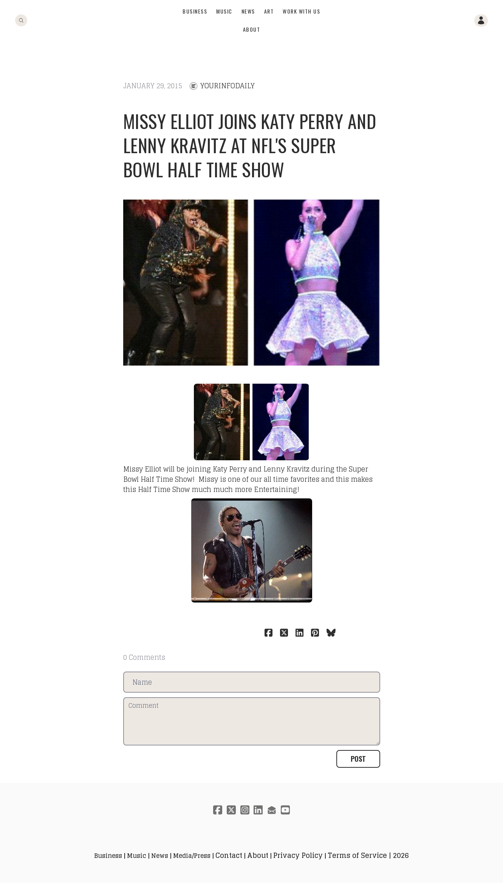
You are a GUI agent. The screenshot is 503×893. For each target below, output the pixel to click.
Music (224, 31)
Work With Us (301, 31)
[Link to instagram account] (244, 820)
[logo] (251, 13)
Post (358, 769)
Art (269, 31)
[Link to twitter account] (231, 820)
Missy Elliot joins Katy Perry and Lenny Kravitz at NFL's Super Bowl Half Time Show (249, 155)
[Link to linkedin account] (258, 820)
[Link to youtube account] (285, 820)
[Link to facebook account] (217, 820)
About (251, 49)
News (248, 31)
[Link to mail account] (272, 820)
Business (195, 31)
